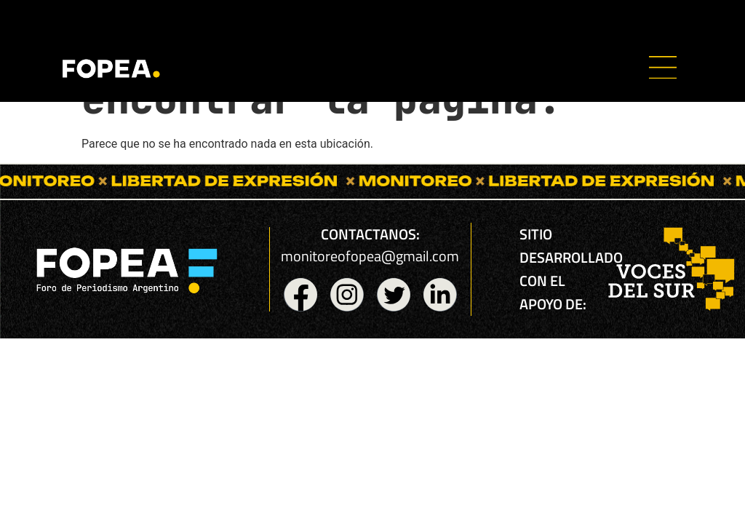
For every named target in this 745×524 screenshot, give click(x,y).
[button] (662, 69)
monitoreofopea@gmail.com (370, 256)
